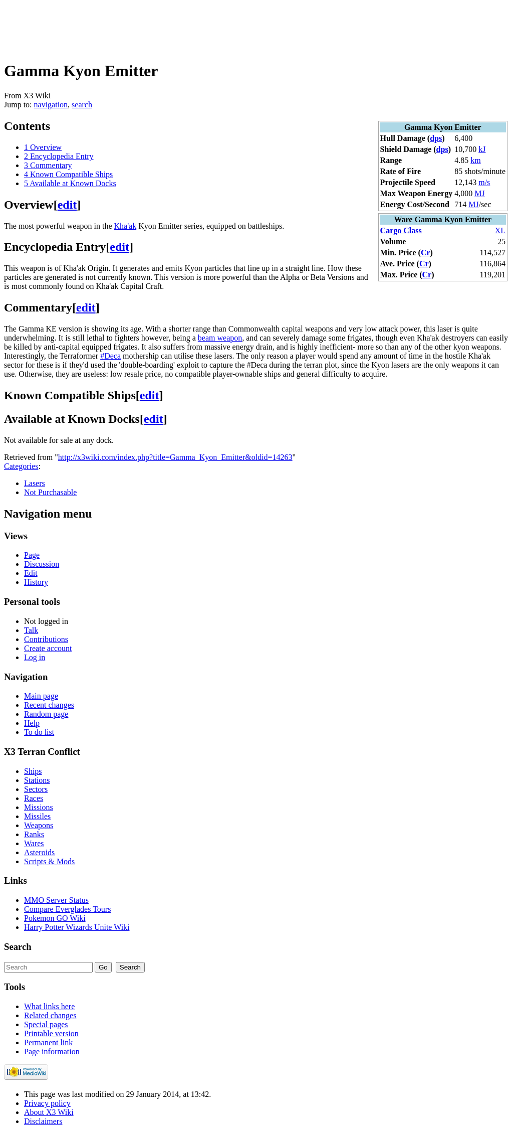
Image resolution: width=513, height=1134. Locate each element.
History (36, 582)
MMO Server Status (56, 900)
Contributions (46, 639)
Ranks (34, 834)
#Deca (110, 356)
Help (32, 723)
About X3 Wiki (49, 1112)
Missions (38, 807)
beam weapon (220, 338)
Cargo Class (401, 230)
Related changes (50, 1015)
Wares (34, 843)
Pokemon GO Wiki (55, 918)
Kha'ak (125, 226)
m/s (484, 182)
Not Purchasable (50, 492)
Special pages (46, 1024)
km (475, 160)
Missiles (37, 816)
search (82, 104)
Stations (37, 780)
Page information (52, 1051)
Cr (425, 252)
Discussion (41, 564)
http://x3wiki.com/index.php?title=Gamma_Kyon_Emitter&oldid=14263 (175, 457)
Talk (31, 630)
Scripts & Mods (49, 861)
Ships (33, 771)
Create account (48, 648)
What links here (49, 1006)
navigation (51, 104)
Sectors (36, 789)
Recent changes (49, 705)
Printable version (51, 1033)
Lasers (34, 483)
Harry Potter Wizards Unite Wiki (77, 927)
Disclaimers (43, 1121)
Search (18, 946)
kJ (481, 149)
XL (500, 230)
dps (436, 138)
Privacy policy (47, 1103)
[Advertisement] (186, 26)
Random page (46, 714)
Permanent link (48, 1042)
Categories (21, 466)
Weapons (38, 825)
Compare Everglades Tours (67, 909)
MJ (479, 193)
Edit (31, 573)
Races (33, 798)
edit (67, 204)
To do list (39, 732)
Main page (41, 696)
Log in (34, 657)
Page (32, 555)
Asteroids (39, 852)
